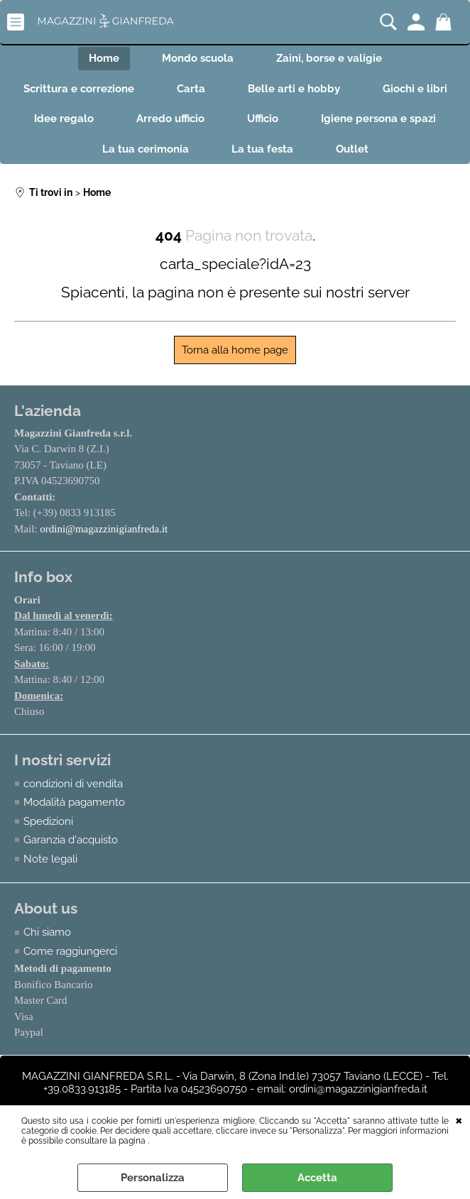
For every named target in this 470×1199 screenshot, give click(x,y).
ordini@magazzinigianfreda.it (104, 529)
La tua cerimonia (145, 149)
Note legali (50, 859)
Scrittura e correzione (78, 88)
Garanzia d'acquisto (70, 839)
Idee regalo (64, 118)
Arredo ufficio (170, 118)
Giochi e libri (415, 88)
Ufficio (262, 118)
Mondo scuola (198, 58)
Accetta (317, 1177)
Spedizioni (48, 821)
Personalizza (153, 1177)
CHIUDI (459, 1119)
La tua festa (262, 149)
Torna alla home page (235, 350)
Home (104, 58)
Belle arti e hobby (294, 88)
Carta (191, 88)
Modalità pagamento (74, 802)
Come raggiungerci (70, 951)
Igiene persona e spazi (378, 118)
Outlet (352, 149)
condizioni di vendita (73, 783)
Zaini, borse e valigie (329, 58)
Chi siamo (47, 932)
